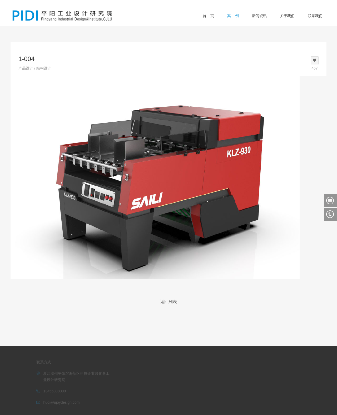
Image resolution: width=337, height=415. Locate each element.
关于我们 (287, 16)
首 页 (208, 16)
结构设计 (43, 68)
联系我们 (315, 16)
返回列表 (168, 301)
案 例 (233, 16)
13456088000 (54, 390)
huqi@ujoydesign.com (61, 401)
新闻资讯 (259, 16)
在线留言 (330, 200)
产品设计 (25, 68)
